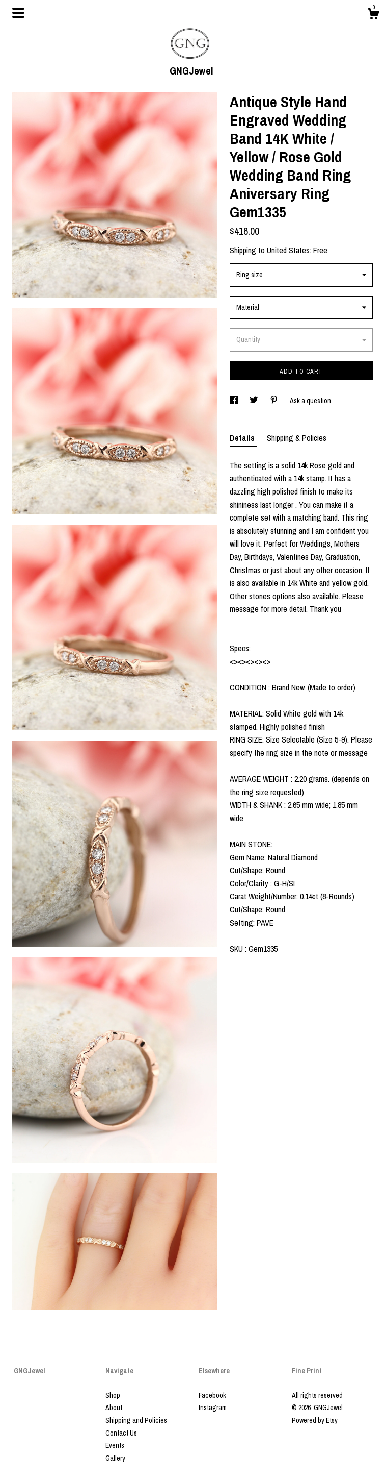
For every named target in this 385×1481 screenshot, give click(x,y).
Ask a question (310, 400)
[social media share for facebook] (234, 400)
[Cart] (373, 15)
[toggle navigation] (18, 13)
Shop (112, 1395)
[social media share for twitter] (255, 400)
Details (243, 437)
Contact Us (121, 1433)
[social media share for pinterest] (275, 400)
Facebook (212, 1395)
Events (114, 1445)
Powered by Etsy (315, 1420)
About (113, 1407)
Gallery (115, 1458)
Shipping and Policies (136, 1420)
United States (288, 250)
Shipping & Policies (296, 437)
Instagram (213, 1407)
